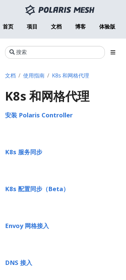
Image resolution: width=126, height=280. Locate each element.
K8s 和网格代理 (70, 75)
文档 (10, 75)
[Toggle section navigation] (113, 52)
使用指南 (34, 75)
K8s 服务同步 (23, 152)
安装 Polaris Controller (39, 115)
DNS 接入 (18, 262)
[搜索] (55, 52)
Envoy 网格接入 (27, 225)
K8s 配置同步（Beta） (37, 188)
